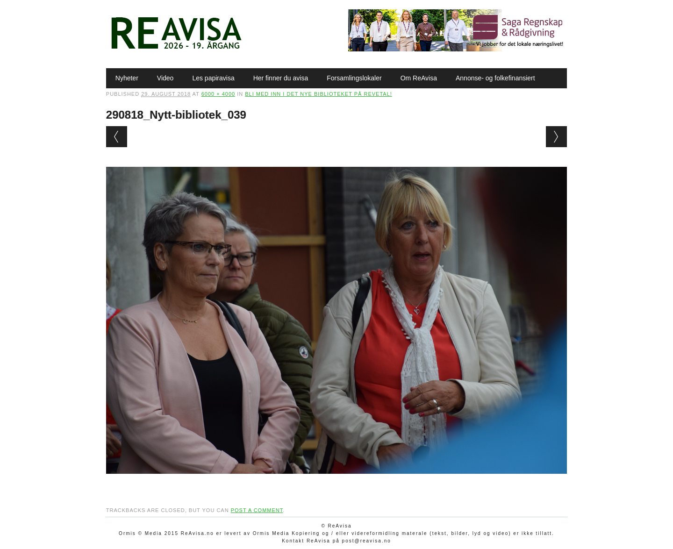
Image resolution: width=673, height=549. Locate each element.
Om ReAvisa (419, 78)
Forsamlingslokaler (354, 78)
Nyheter (126, 78)
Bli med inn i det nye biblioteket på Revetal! (318, 94)
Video (165, 78)
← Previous (116, 136)
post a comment (257, 510)
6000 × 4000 (218, 94)
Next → (556, 136)
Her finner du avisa (280, 78)
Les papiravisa (213, 78)
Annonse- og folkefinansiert (495, 78)
